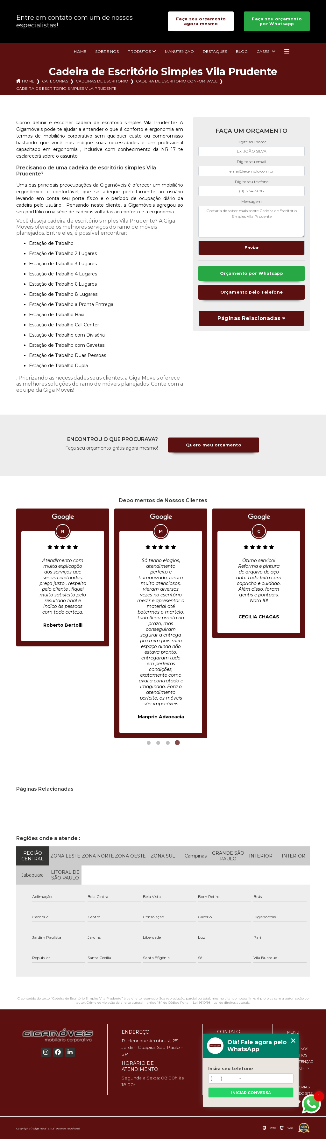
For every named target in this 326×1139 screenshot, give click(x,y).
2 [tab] (158, 743)
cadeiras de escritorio (102, 81)
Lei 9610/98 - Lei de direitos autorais (221, 1002)
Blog (242, 51)
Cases (263, 51)
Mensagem (251, 201)
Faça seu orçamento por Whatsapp (277, 21)
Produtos (139, 51)
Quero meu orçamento (213, 445)
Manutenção (179, 51)
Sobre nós (107, 51)
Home (80, 51)
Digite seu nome (251, 141)
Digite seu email (251, 161)
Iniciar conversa (251, 1092)
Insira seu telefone (230, 1068)
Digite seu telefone (251, 181)
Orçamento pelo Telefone (251, 292)
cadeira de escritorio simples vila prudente (66, 88)
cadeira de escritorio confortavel (176, 81)
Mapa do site (300, 1093)
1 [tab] (148, 743)
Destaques (215, 51)
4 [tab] (177, 743)
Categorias (55, 81)
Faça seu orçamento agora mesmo (201, 21)
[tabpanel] (62, 577)
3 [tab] (168, 743)
